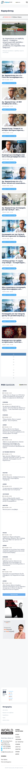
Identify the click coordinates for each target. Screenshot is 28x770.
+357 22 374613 (7, 748)
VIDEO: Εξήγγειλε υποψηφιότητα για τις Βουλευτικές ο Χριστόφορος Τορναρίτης (14, 478)
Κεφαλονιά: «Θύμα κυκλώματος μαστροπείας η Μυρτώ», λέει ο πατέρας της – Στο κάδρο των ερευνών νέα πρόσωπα (14, 539)
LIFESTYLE (17, 746)
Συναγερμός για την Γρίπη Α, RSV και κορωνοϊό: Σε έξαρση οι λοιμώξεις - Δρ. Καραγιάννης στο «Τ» (13, 237)
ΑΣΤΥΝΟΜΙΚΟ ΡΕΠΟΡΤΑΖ (9, 452)
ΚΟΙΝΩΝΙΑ (5, 415)
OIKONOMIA (18, 739)
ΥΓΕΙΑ (4, 569)
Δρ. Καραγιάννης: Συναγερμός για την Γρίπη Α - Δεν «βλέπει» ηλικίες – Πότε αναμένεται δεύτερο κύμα (13, 210)
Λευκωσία (11, 691)
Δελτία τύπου (6, 720)
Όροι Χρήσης (4, 759)
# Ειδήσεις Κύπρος (16, 17)
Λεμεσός (11, 694)
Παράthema (5, 715)
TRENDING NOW (7, 17)
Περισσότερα (14, 594)
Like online (5, 710)
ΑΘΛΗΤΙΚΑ (5, 505)
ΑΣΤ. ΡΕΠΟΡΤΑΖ (19, 742)
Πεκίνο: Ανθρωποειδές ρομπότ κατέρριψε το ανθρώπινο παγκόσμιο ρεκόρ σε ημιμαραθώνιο (13, 499)
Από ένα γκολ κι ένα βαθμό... (10, 509)
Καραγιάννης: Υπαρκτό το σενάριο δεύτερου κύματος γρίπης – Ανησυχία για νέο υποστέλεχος (12, 131)
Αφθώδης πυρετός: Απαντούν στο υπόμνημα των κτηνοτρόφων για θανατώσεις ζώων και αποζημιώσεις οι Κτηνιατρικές (14, 563)
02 (13, 356)
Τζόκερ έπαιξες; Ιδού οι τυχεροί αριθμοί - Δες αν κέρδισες (12, 419)
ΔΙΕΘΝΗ (5, 425)
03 (13, 359)
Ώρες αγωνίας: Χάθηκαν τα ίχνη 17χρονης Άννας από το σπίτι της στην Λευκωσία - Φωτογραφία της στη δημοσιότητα (14, 458)
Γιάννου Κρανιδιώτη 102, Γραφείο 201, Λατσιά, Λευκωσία (6, 743)
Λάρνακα (11, 698)
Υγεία (4, 717)
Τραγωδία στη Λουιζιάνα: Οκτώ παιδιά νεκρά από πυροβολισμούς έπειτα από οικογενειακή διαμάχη (13, 551)
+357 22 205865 (7, 746)
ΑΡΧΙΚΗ (17, 734)
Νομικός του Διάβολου (8, 712)
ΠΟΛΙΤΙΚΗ (5, 472)
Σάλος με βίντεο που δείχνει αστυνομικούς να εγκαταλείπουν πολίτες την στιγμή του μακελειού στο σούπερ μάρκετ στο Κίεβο (13, 431)
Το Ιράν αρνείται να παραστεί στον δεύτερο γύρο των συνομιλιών (12, 489)
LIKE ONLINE (6, 494)
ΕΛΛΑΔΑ (5, 532)
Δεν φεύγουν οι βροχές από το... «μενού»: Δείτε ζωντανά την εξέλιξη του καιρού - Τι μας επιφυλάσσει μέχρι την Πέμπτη (14, 409)
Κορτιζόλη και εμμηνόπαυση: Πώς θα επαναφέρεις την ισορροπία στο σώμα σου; (13, 575)
